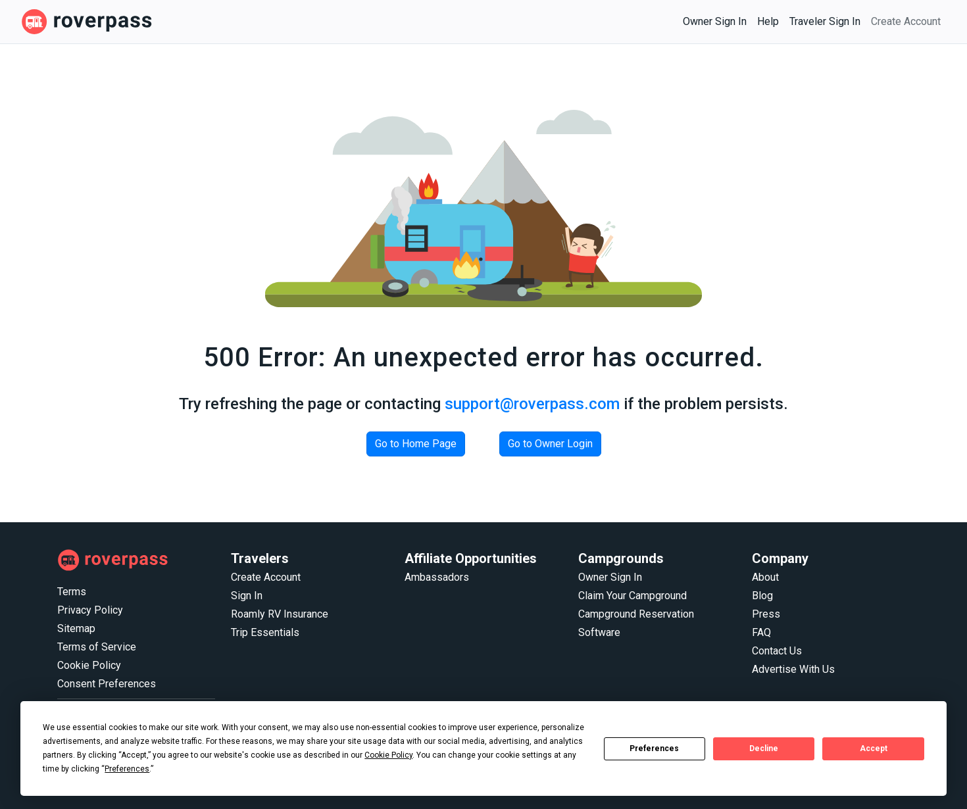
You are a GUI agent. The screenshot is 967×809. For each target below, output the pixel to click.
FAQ (761, 632)
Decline (763, 748)
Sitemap (76, 628)
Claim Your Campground (632, 595)
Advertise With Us (793, 669)
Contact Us (777, 651)
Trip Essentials (265, 632)
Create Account (906, 21)
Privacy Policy (90, 610)
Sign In (246, 595)
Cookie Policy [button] (388, 755)
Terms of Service (96, 647)
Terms (71, 591)
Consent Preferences (106, 683)
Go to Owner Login (550, 443)
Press (766, 614)
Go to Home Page (416, 443)
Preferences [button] (127, 768)
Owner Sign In (715, 21)
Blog (762, 595)
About (765, 577)
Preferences (654, 748)
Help (768, 21)
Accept (873, 748)
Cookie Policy (89, 665)
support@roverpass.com (532, 404)
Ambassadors (437, 577)
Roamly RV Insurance (279, 614)
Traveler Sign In (824, 21)
